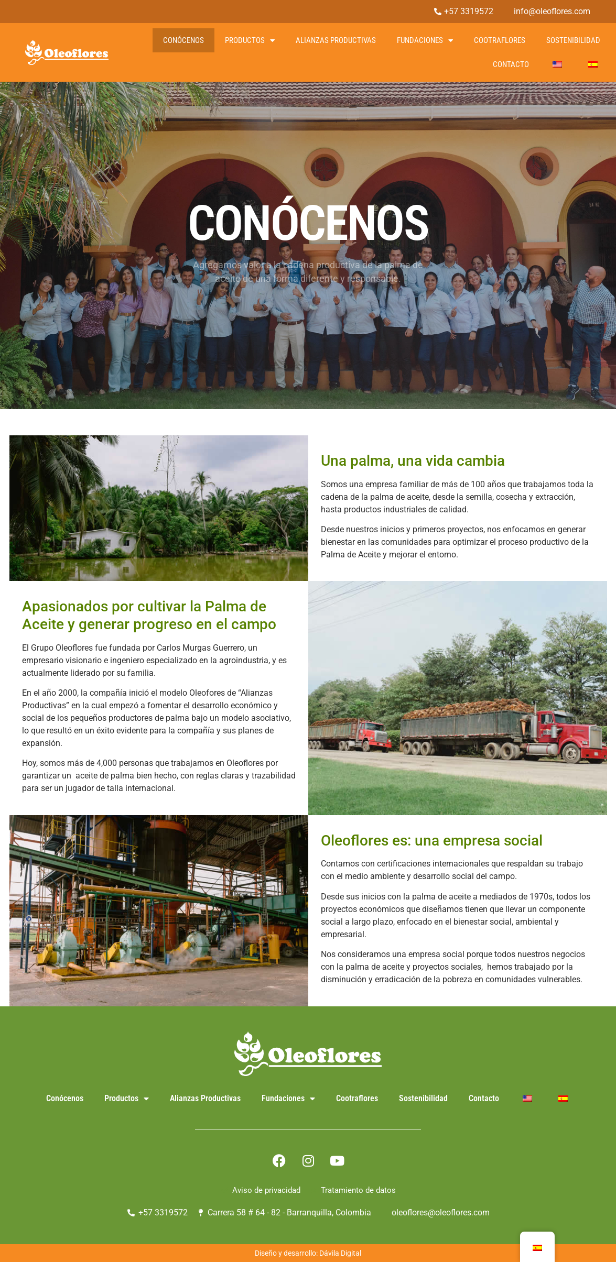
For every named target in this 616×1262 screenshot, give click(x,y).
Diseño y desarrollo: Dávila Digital (308, 1253)
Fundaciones (425, 40)
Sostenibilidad (573, 40)
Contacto (511, 64)
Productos (250, 40)
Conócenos (183, 40)
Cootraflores (499, 40)
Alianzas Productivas (336, 40)
